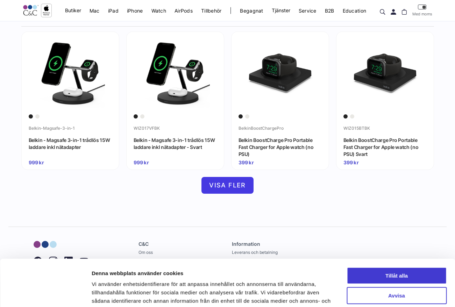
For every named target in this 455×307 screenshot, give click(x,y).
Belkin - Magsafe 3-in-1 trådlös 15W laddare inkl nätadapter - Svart (174, 143)
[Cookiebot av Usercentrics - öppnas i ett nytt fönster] (45, 293)
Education (355, 11)
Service (308, 11)
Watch (158, 11)
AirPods (184, 11)
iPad (113, 11)
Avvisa (396, 252)
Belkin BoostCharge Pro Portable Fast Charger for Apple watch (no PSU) (276, 147)
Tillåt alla (396, 232)
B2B (329, 11)
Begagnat (251, 11)
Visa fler (227, 185)
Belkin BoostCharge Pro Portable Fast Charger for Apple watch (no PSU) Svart (381, 147)
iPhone (135, 11)
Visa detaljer (107, 293)
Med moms (422, 10)
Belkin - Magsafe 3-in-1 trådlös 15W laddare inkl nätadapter (69, 143)
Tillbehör (211, 11)
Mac (95, 11)
